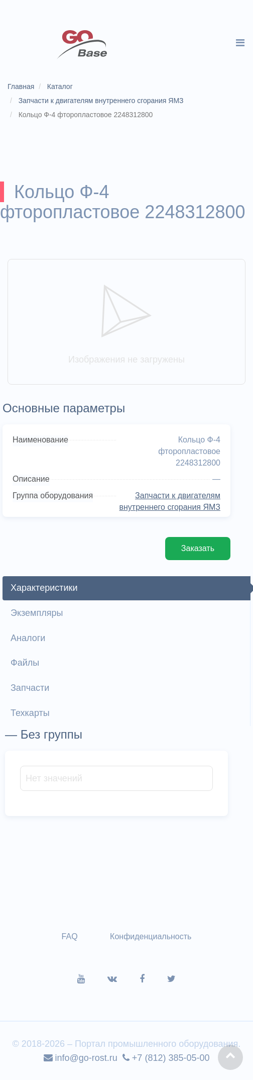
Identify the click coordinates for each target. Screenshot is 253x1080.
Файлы (25, 663)
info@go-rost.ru (80, 1058)
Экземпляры (37, 613)
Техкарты (30, 713)
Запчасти (30, 688)
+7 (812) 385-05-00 (166, 1058)
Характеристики (44, 588)
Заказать (197, 548)
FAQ (70, 936)
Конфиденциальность (150, 936)
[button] (230, 1057)
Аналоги (28, 638)
